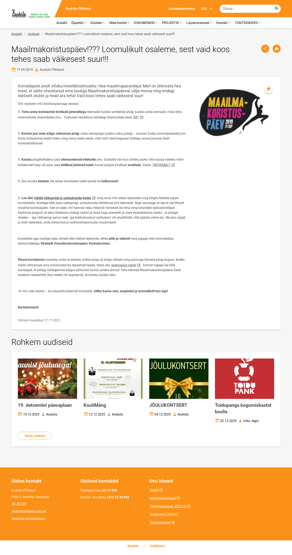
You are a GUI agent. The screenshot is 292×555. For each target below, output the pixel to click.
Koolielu (98, 23)
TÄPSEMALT (163, 165)
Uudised (33, 34)
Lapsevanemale (199, 23)
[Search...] (276, 8)
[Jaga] (265, 49)
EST (206, 8)
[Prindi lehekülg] (277, 49)
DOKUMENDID (146, 23)
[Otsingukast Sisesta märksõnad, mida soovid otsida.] (250, 9)
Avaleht (61, 23)
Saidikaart (157, 546)
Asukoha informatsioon (28, 518)
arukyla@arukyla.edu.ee (29, 511)
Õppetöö (79, 23)
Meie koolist (120, 23)
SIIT (138, 117)
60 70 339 (19, 504)
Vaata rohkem (35, 436)
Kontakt (223, 23)
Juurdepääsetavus (181, 9)
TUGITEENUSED (248, 23)
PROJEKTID (172, 23)
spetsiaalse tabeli (126, 265)
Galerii (154, 490)
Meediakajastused (163, 498)
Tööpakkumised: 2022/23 (168, 506)
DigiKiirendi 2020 (162, 514)
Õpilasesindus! (160, 522)
